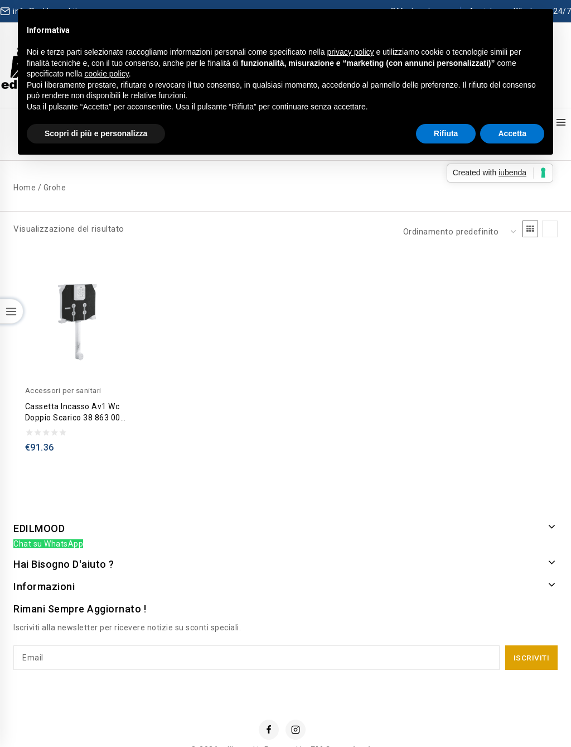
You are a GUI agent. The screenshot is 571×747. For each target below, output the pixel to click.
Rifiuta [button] (446, 133)
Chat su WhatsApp (48, 520)
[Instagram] (296, 706)
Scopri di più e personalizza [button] (96, 133)
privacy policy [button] (350, 51)
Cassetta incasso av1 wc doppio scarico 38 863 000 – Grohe (75, 388)
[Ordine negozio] (459, 208)
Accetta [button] (512, 133)
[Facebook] (269, 706)
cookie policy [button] (107, 73)
